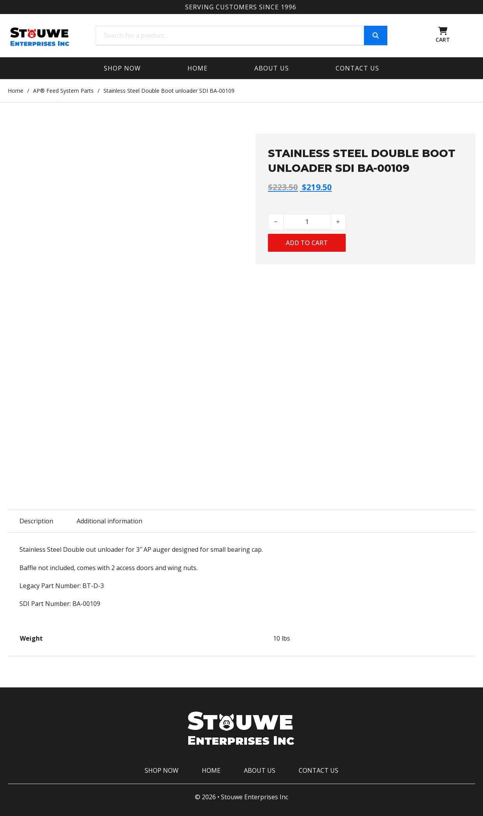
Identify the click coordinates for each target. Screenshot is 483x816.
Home (197, 68)
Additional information (109, 521)
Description (36, 521)
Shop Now (122, 68)
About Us (271, 68)
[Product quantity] (307, 222)
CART (443, 39)
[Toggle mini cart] (443, 31)
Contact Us (357, 68)
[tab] (36, 521)
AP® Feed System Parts (63, 90)
